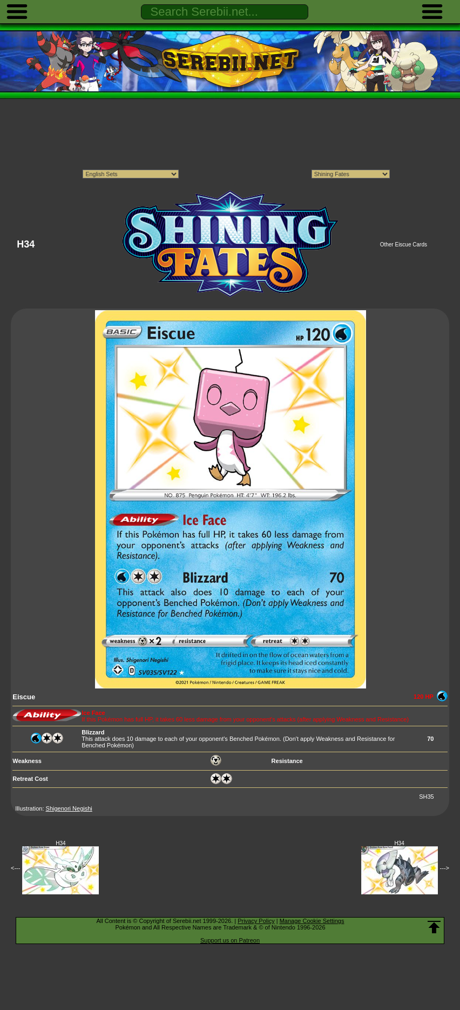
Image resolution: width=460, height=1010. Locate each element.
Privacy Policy (256, 921)
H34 (60, 843)
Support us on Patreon (230, 940)
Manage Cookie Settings (312, 921)
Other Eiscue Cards (403, 245)
